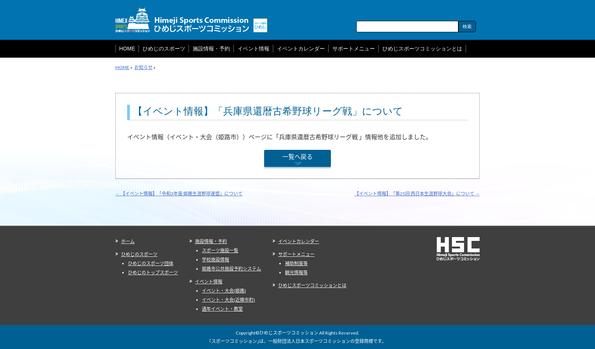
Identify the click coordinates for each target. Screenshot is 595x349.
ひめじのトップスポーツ (153, 272)
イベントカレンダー (298, 241)
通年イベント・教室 (222, 309)
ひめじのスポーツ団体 (150, 263)
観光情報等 (296, 272)
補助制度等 (296, 263)
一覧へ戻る (297, 156)
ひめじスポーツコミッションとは (312, 285)
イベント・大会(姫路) (224, 291)
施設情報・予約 (211, 241)
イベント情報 (208, 282)
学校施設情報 (215, 260)
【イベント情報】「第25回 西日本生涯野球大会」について (417, 194)
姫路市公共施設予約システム (231, 269)
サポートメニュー (296, 254)
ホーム (128, 241)
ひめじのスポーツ (139, 254)
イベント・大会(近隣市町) (228, 300)
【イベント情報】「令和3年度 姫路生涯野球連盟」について (178, 194)
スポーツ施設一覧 (220, 250)
